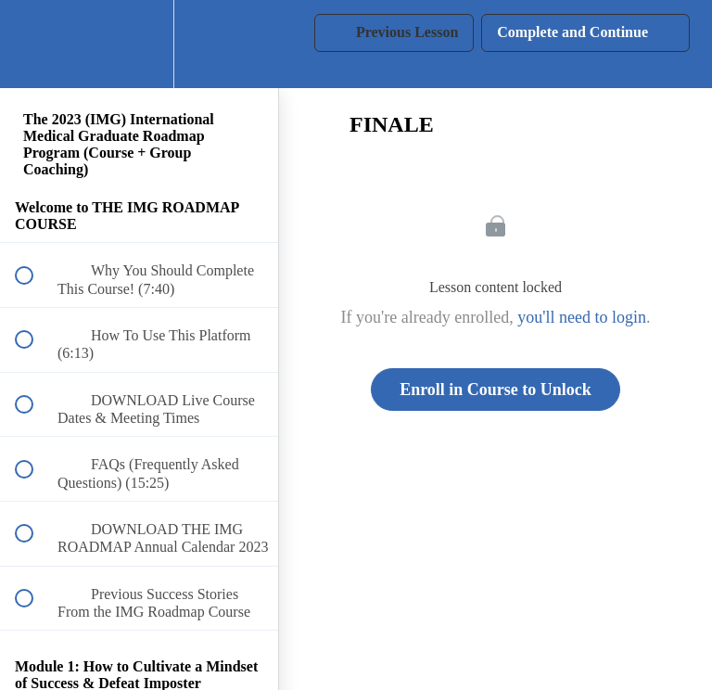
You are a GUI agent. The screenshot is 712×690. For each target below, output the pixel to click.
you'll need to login (581, 317)
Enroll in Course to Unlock (495, 389)
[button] (34, 44)
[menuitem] (139, 44)
